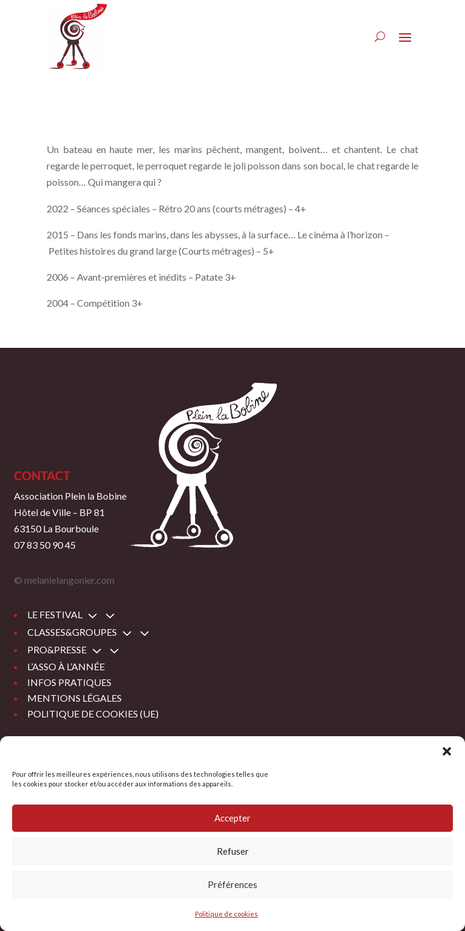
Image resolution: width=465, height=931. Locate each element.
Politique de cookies (226, 914)
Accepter (232, 817)
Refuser (233, 851)
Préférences (232, 884)
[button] (447, 751)
